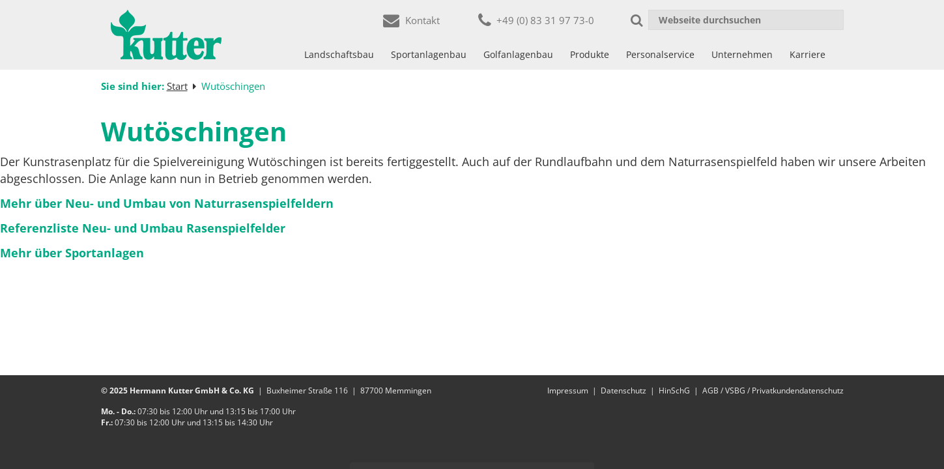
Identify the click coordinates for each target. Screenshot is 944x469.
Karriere (807, 54)
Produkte (589, 54)
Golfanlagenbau (518, 54)
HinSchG (674, 390)
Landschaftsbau (339, 54)
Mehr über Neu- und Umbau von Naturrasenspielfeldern (167, 203)
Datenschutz (623, 390)
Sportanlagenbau (428, 54)
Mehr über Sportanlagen (72, 253)
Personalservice (660, 54)
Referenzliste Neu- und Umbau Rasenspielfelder (142, 228)
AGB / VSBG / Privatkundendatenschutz (773, 390)
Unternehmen (742, 54)
